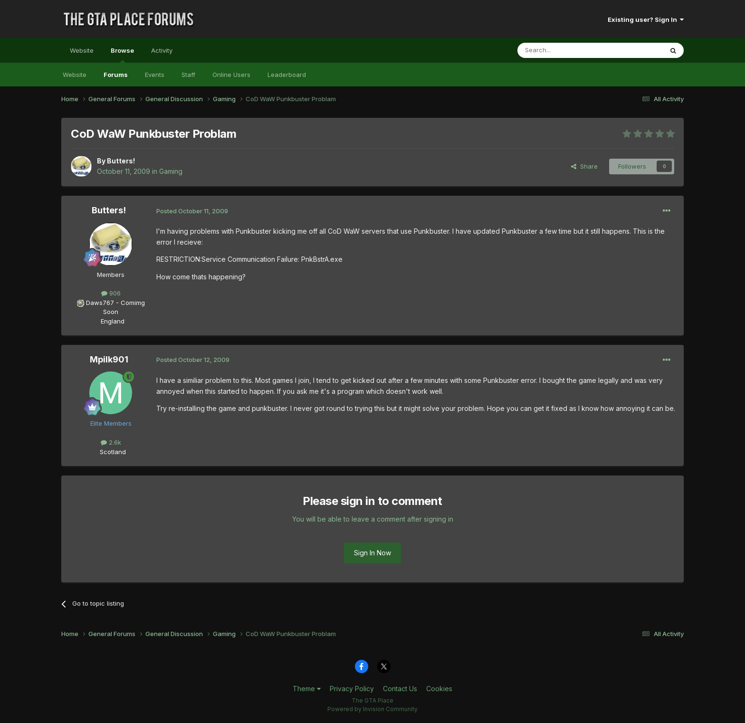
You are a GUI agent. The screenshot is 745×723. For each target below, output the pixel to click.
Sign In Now (372, 553)
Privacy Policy (352, 689)
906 (111, 293)
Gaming (170, 171)
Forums (116, 74)
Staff (188, 74)
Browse (122, 55)
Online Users (231, 74)
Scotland (110, 452)
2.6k (111, 442)
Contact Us (400, 689)
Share (584, 166)
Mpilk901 (109, 359)
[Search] (565, 50)
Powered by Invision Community (372, 709)
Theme (307, 689)
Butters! (121, 161)
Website (82, 50)
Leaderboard (286, 74)
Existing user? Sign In (646, 19)
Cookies (439, 689)
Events (154, 74)
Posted (192, 211)
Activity (161, 50)
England (109, 321)
